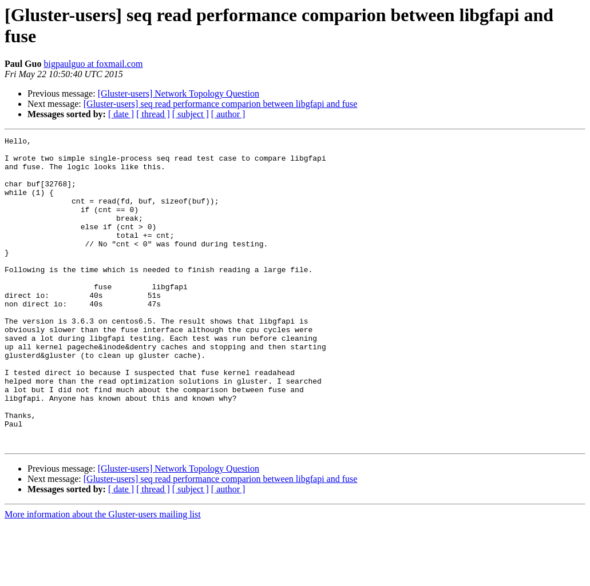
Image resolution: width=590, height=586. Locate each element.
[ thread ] (153, 114)
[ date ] (121, 114)
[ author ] (228, 114)
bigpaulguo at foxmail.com (92, 64)
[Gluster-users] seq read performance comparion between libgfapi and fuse (221, 104)
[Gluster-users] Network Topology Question (178, 93)
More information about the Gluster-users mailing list (103, 576)
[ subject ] (190, 114)
